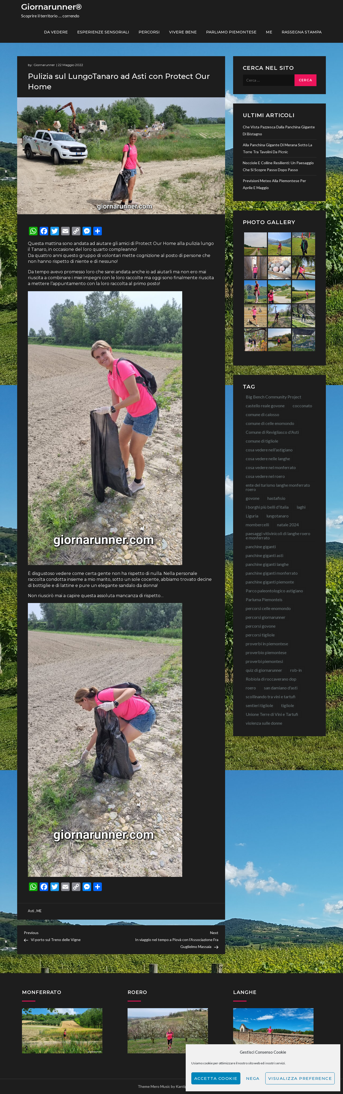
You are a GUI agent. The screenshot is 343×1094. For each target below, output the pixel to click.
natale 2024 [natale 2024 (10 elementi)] (288, 524)
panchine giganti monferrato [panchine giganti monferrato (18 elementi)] (272, 572)
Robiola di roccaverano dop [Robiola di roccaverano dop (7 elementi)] (271, 678)
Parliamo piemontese (231, 32)
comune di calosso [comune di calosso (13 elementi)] (262, 414)
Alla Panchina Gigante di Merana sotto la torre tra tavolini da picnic (277, 148)
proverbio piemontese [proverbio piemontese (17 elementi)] (266, 652)
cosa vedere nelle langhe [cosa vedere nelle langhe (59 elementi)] (268, 458)
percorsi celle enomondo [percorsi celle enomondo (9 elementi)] (268, 608)
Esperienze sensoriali (103, 32)
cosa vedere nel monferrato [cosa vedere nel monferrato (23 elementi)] (271, 467)
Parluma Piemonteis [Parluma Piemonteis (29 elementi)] (264, 599)
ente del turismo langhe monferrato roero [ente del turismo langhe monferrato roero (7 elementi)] (278, 487)
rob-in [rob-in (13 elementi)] (296, 670)
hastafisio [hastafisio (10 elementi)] (276, 498)
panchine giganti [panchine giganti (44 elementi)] (261, 546)
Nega (253, 1078)
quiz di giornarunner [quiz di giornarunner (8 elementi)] (264, 670)
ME (269, 32)
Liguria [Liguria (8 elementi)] (252, 515)
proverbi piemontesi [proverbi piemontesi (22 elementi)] (264, 661)
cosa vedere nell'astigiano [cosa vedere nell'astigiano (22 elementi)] (269, 449)
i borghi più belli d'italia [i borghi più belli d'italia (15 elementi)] (267, 506)
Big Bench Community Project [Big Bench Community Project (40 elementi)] (273, 396)
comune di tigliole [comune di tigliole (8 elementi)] (262, 440)
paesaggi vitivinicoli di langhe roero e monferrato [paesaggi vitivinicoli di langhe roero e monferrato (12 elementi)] (278, 535)
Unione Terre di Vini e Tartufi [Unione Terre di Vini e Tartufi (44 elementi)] (272, 714)
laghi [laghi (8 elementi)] (301, 506)
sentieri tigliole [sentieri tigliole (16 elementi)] (259, 705)
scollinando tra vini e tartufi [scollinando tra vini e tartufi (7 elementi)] (271, 696)
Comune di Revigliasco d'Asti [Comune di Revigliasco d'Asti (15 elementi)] (272, 432)
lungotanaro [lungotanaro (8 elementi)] (277, 515)
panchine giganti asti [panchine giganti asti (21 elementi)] (264, 555)
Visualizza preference (300, 1078)
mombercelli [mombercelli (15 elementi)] (257, 524)
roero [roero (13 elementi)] (251, 687)
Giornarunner (44, 65)
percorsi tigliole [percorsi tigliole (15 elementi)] (260, 634)
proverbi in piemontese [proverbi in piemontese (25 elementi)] (267, 643)
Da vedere (56, 32)
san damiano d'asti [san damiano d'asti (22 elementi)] (280, 687)
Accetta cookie (215, 1078)
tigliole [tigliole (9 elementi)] (287, 705)
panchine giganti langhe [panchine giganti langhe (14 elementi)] (267, 564)
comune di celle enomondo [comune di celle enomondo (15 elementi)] (270, 423)
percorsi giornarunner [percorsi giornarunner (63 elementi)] (265, 617)
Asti (31, 911)
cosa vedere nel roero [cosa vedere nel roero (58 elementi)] (265, 476)
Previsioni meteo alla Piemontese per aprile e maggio (274, 184)
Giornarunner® (51, 7)
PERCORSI (149, 32)
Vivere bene (183, 32)
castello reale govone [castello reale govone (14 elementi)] (265, 405)
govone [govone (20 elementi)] (252, 498)
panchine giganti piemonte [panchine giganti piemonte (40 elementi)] (270, 581)
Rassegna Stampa (302, 32)
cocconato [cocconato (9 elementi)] (302, 405)
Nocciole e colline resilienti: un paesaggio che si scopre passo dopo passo (278, 166)
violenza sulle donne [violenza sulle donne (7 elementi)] (264, 723)
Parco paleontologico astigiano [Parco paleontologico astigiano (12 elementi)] (274, 590)
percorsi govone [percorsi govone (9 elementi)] (260, 625)
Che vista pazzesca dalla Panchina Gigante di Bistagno (279, 130)
